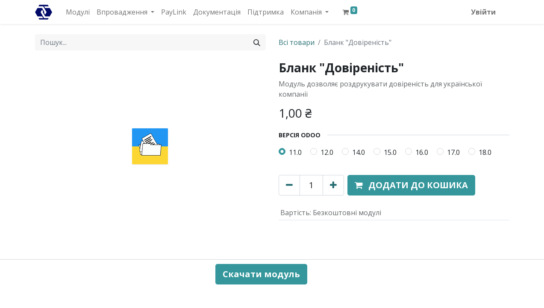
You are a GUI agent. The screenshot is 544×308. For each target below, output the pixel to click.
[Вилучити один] (289, 185)
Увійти (483, 12)
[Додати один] (333, 185)
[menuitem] (77, 12)
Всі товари (297, 42)
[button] (411, 185)
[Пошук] (257, 42)
